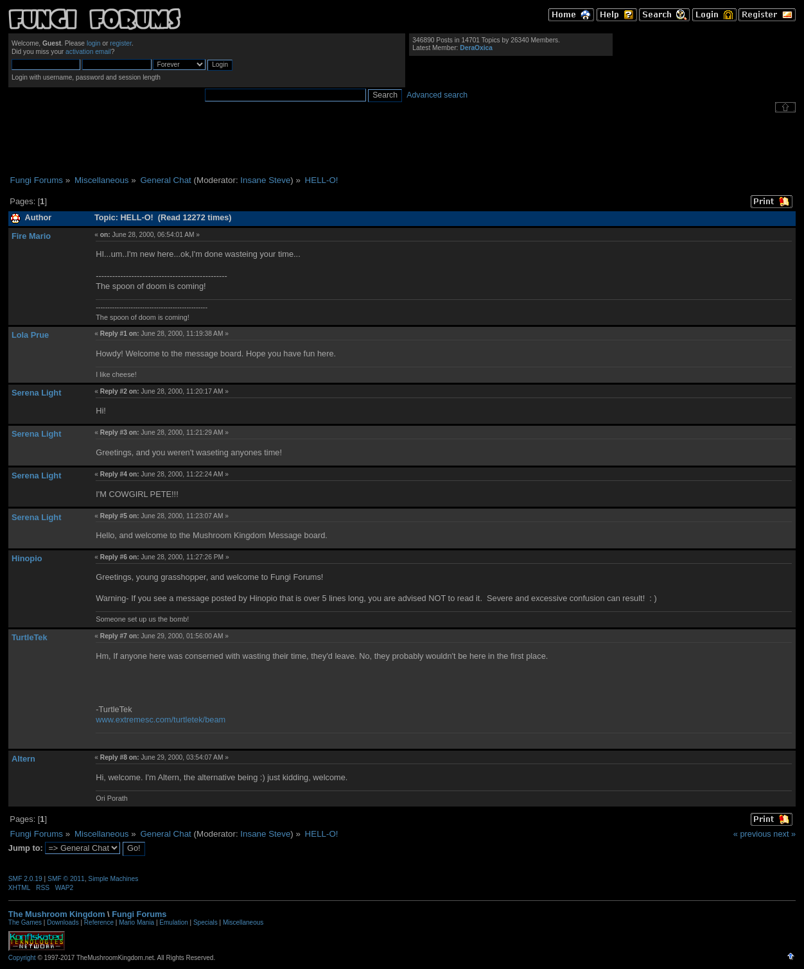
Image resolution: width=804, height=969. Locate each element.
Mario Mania (136, 922)
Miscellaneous (243, 922)
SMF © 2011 (66, 878)
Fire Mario (31, 236)
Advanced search (437, 95)
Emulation (173, 922)
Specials (205, 922)
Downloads (62, 922)
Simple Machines (113, 878)
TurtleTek (30, 637)
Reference (99, 922)
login (94, 43)
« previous (752, 834)
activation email (88, 51)
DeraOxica (476, 47)
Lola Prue (30, 335)
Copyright (22, 957)
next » (784, 834)
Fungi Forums (139, 914)
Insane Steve (265, 180)
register (121, 43)
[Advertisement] (402, 144)
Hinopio (27, 558)
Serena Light (37, 392)
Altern (23, 759)
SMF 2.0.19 (25, 878)
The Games (25, 922)
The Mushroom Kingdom (56, 914)
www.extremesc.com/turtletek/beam (160, 719)
